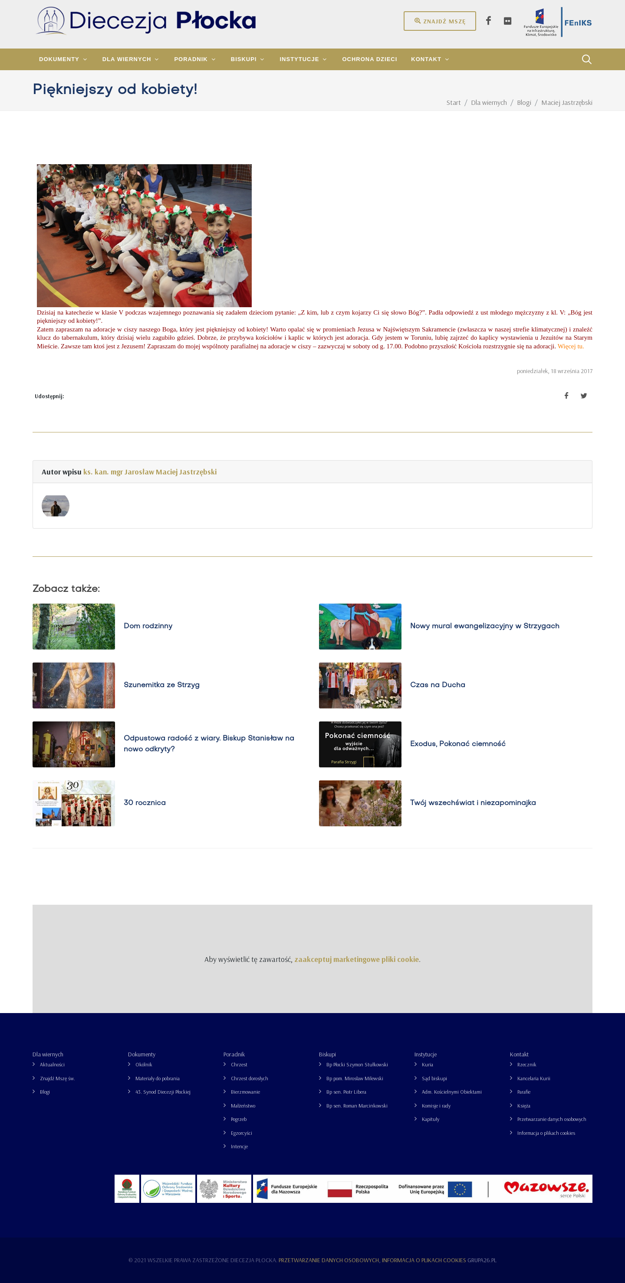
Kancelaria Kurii (533, 1078)
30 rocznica (145, 803)
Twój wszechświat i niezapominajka (473, 803)
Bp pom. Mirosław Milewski (354, 1078)
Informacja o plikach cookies (546, 1133)
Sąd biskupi (434, 1078)
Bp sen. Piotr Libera (346, 1091)
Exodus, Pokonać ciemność (458, 744)
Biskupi (327, 1054)
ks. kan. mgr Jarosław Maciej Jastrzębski (150, 471)
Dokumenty (141, 1054)
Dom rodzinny (148, 626)
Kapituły (430, 1119)
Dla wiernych (48, 1054)
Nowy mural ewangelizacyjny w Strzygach (484, 626)
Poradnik (234, 1054)
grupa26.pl (482, 1260)
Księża (523, 1105)
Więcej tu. (571, 346)
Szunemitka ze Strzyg (162, 685)
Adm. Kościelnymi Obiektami (452, 1091)
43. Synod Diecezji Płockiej (163, 1091)
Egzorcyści (241, 1133)
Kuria (427, 1064)
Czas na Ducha (437, 685)
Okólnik (143, 1064)
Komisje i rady (436, 1105)
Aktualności (52, 1064)
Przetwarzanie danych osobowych (551, 1119)
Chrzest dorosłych (249, 1078)
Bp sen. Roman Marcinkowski (357, 1105)
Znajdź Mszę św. (57, 1078)
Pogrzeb (239, 1119)
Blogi (45, 1091)
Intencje (239, 1146)
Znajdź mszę (440, 21)
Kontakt (519, 1054)
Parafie (523, 1091)
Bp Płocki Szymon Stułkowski (357, 1064)
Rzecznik (526, 1064)
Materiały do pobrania (157, 1078)
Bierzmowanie (245, 1091)
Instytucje (425, 1054)
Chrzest (239, 1064)
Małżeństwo (243, 1105)
